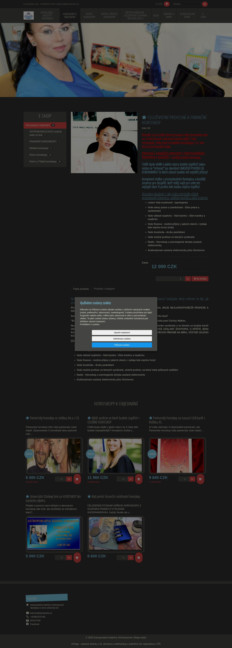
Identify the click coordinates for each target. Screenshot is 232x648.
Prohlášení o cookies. (90, 330)
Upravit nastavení (92, 339)
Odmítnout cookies (116, 339)
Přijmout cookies (140, 339)
